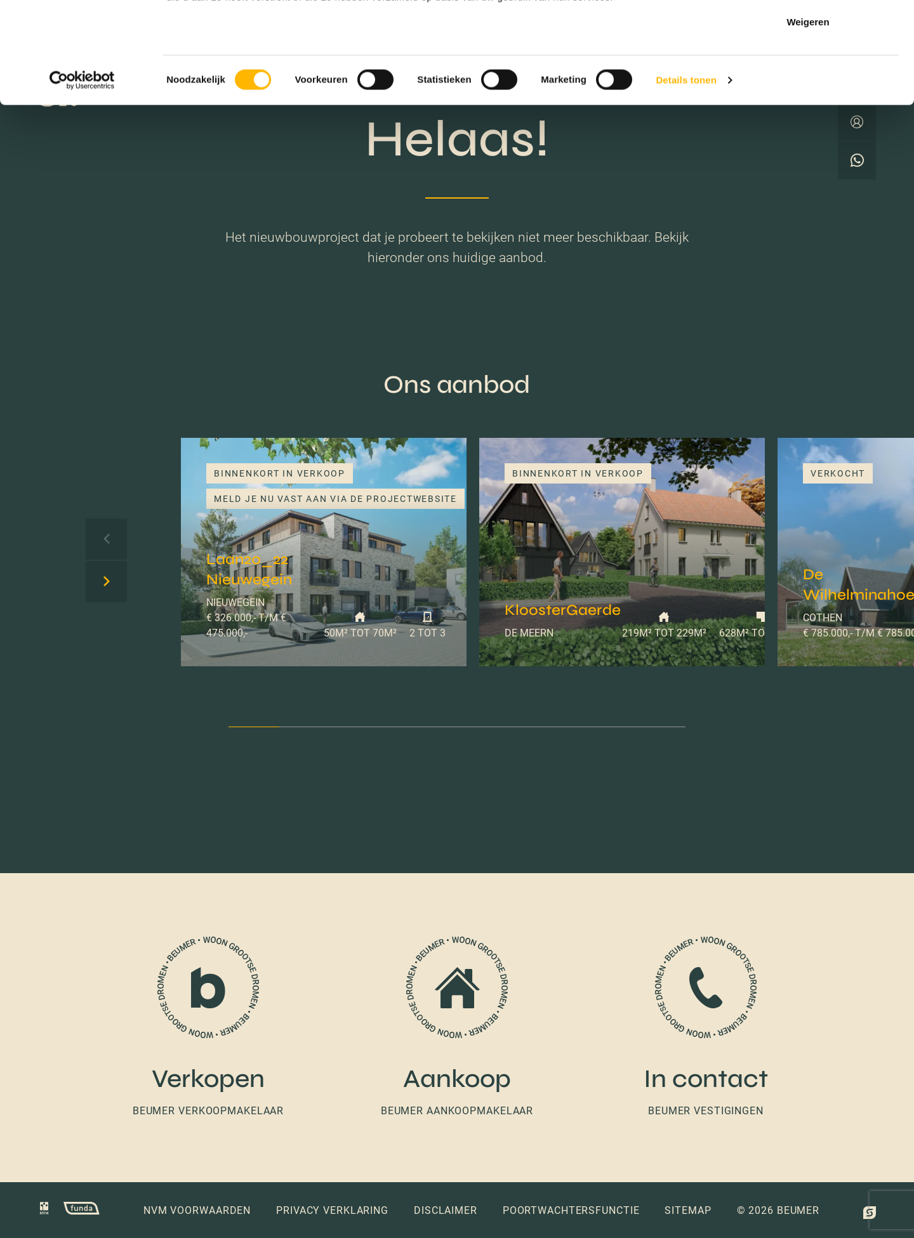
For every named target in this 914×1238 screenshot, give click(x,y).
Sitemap (688, 1210)
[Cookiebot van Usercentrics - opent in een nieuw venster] (82, 175)
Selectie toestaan (808, 75)
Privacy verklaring (332, 1210)
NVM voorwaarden (197, 1210)
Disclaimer (445, 1210)
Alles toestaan (808, 33)
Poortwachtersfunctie (571, 1210)
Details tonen (686, 174)
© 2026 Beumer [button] (778, 1210)
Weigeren (807, 116)
